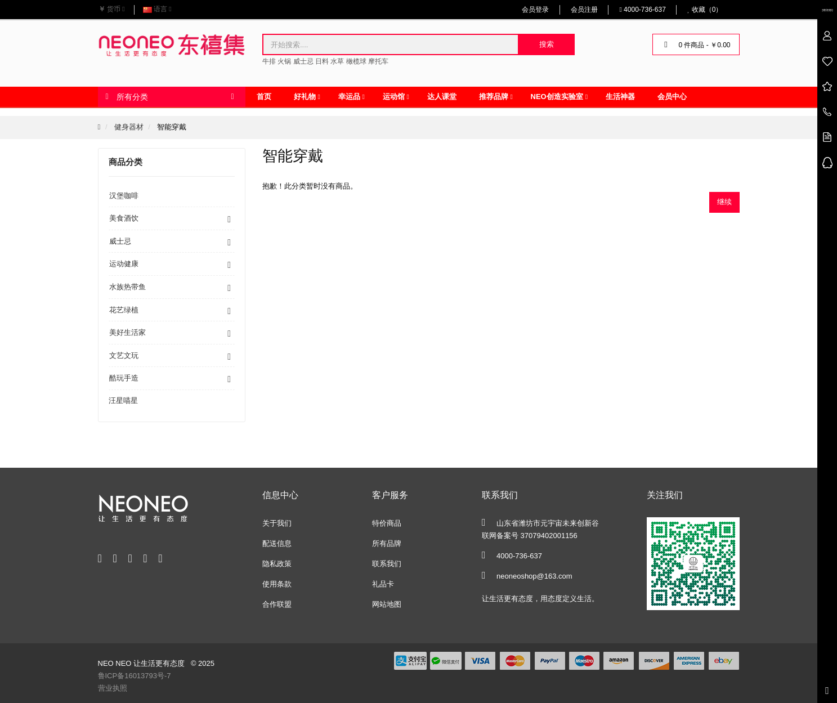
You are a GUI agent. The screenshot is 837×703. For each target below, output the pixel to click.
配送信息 (277, 543)
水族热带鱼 (127, 287)
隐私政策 (277, 563)
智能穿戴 (171, 127)
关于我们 (277, 523)
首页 (264, 96)
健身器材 (129, 127)
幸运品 (349, 96)
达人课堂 (441, 96)
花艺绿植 (123, 310)
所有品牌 (386, 543)
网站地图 (386, 604)
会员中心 (672, 96)
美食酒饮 (123, 218)
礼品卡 (383, 584)
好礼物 (305, 96)
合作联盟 (277, 604)
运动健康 (123, 263)
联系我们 (386, 563)
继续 (724, 202)
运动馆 (394, 96)
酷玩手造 (123, 378)
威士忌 (120, 241)
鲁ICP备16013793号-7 (134, 675)
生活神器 (620, 96)
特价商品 (386, 523)
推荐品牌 (493, 96)
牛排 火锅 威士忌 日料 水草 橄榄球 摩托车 (325, 61)
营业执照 (112, 688)
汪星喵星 (123, 400)
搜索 (546, 44)
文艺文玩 (123, 355)
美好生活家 (127, 332)
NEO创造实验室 (557, 96)
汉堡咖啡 (123, 195)
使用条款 (277, 584)
